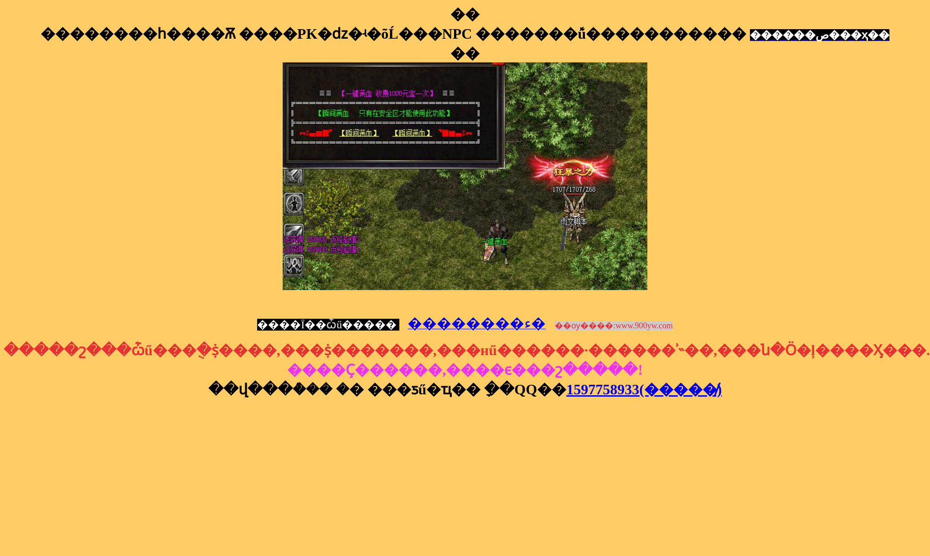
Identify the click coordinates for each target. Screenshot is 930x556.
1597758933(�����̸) (644, 389)
